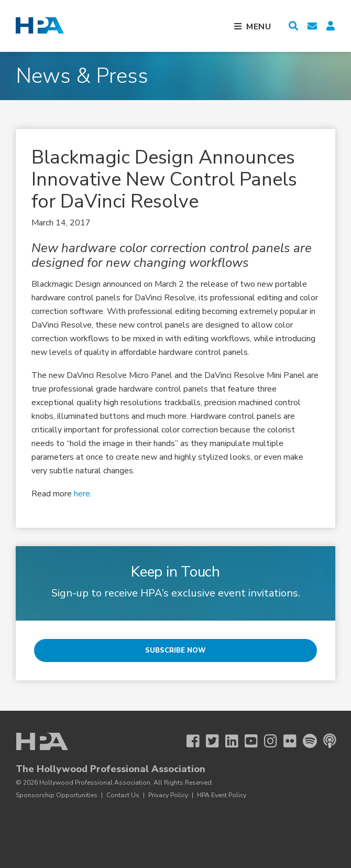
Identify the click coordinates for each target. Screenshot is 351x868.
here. (82, 494)
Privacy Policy (168, 795)
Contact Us (122, 795)
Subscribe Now (175, 650)
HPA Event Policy (221, 795)
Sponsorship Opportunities (56, 795)
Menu (258, 26)
